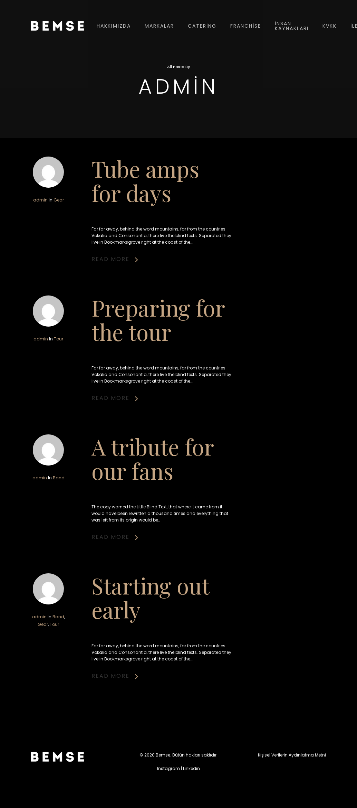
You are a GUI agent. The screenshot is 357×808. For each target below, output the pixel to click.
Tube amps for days (145, 180)
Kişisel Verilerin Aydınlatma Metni (292, 755)
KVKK (329, 26)
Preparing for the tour (157, 356)
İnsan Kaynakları (292, 26)
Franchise (245, 26)
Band (59, 512)
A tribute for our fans (152, 494)
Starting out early (150, 632)
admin (40, 200)
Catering (202, 26)
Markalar (159, 26)
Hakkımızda (114, 26)
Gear (59, 200)
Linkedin (191, 768)
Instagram (168, 768)
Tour (59, 374)
